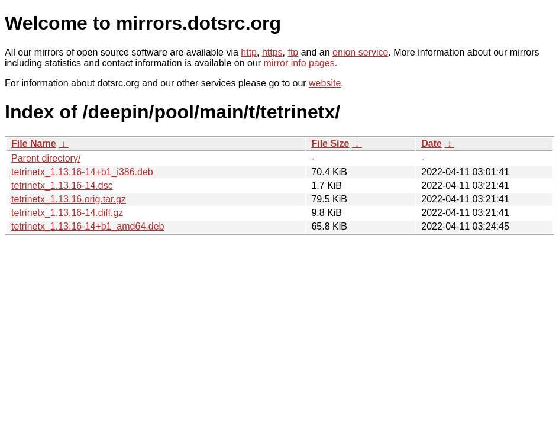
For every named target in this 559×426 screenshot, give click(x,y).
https (272, 52)
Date (431, 143)
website (325, 83)
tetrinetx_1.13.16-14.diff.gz (67, 213)
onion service (360, 52)
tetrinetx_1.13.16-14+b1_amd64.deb (87, 226)
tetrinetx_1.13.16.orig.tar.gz (68, 199)
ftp (292, 52)
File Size (330, 143)
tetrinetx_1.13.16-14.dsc (62, 185)
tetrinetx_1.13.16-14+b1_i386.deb (82, 172)
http (249, 52)
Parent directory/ (45, 158)
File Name (33, 143)
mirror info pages (299, 63)
